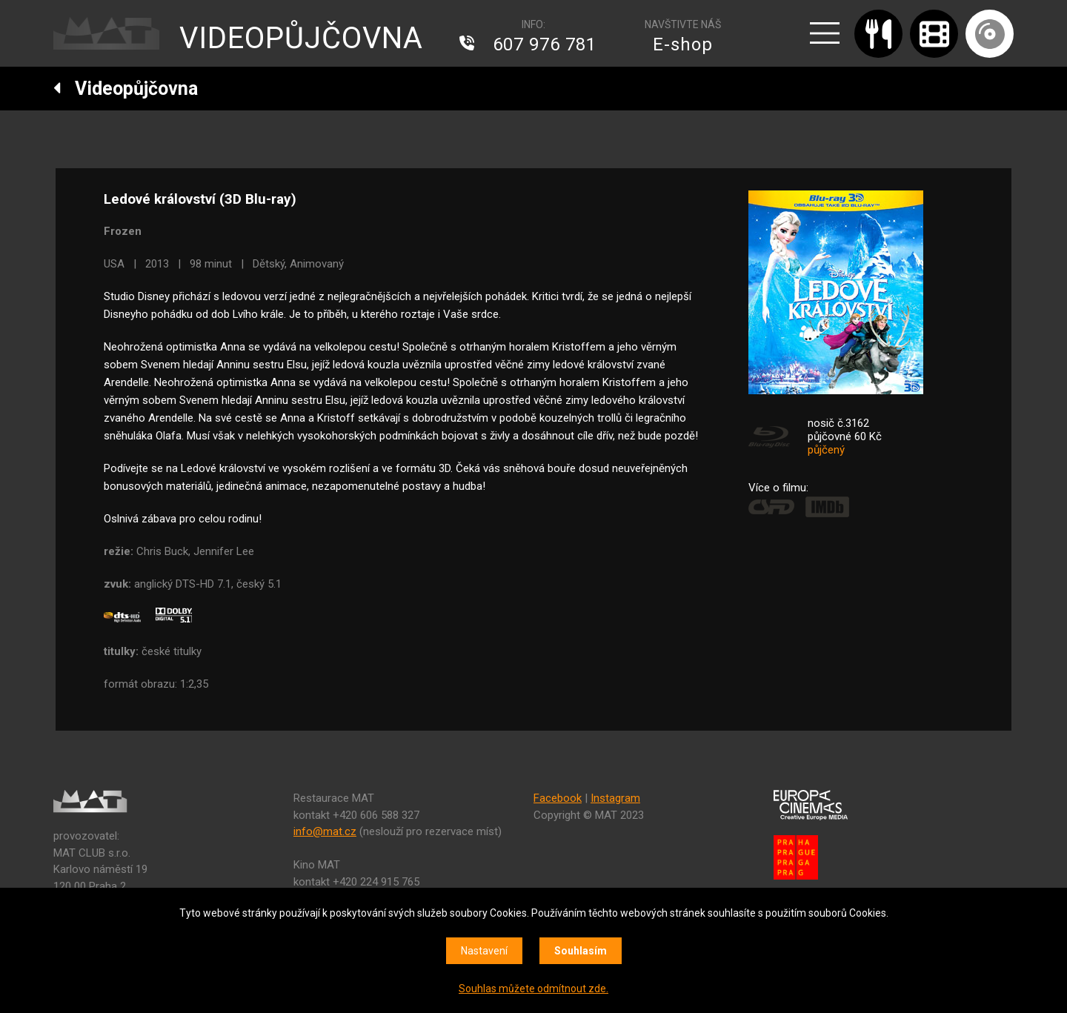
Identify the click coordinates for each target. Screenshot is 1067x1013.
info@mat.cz (324, 831)
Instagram (615, 798)
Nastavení (484, 951)
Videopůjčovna (125, 88)
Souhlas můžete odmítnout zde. (533, 988)
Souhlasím (580, 951)
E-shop (683, 44)
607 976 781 (544, 44)
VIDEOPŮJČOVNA (301, 38)
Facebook (558, 798)
